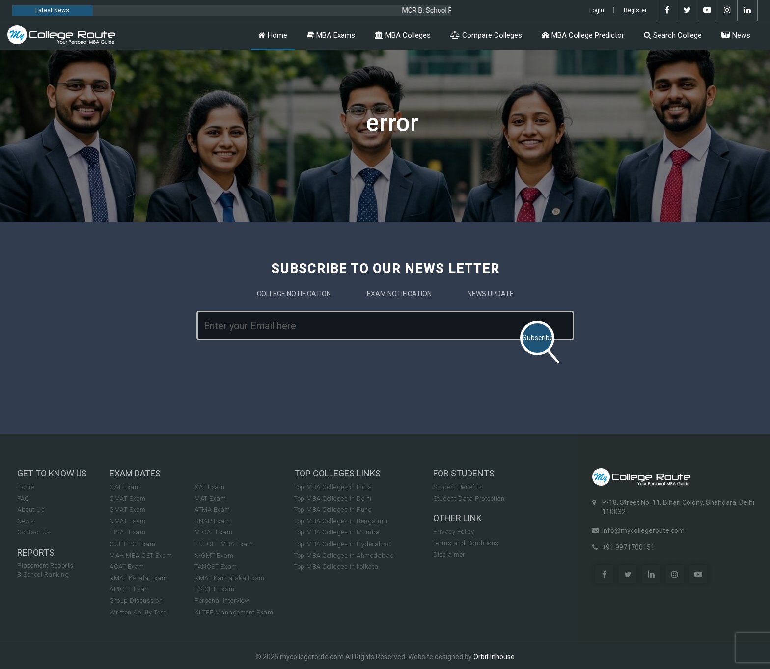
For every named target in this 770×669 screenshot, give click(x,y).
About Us (31, 509)
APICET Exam (130, 589)
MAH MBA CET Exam (141, 555)
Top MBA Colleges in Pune (332, 509)
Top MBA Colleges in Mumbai (338, 532)
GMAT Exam (128, 509)
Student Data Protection (469, 498)
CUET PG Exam (132, 544)
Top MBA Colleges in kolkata (336, 566)
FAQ (23, 498)
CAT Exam (125, 487)
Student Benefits (457, 487)
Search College (673, 35)
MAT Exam (210, 498)
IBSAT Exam (127, 532)
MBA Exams (331, 35)
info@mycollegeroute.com (643, 530)
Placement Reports (45, 565)
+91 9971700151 (628, 547)
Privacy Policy (453, 531)
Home (272, 35)
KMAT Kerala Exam (138, 578)
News (735, 35)
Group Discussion (136, 600)
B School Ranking (43, 574)
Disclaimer (449, 554)
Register (635, 10)
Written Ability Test (138, 612)
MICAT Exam (213, 532)
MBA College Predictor (583, 35)
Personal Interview (221, 600)
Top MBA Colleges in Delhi (333, 498)
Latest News (52, 10)
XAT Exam (209, 487)
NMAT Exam (128, 521)
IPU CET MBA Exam (223, 544)
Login (596, 10)
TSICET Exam (214, 589)
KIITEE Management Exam (233, 612)
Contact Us (34, 532)
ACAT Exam (127, 566)
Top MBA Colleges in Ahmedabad (344, 555)
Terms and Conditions (466, 543)
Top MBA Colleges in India (333, 487)
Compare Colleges (486, 35)
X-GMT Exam (213, 555)
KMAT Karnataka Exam (229, 578)
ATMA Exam (212, 509)
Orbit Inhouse (494, 657)
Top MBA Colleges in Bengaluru (341, 521)
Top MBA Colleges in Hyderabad (342, 544)
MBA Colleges (403, 35)
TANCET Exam (215, 566)
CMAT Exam (128, 498)
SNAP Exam (212, 521)
